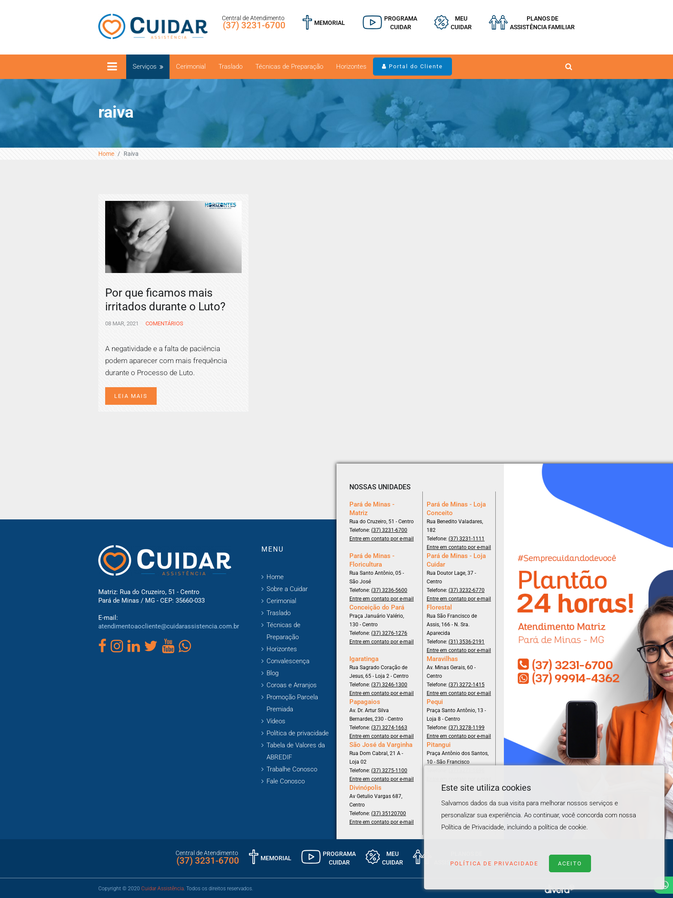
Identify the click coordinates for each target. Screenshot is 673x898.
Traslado (230, 66)
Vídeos (276, 721)
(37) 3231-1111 (467, 539)
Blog (273, 673)
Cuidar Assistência (162, 889)
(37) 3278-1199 (467, 728)
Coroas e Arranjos (292, 685)
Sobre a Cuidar (287, 589)
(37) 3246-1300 (389, 685)
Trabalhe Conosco (292, 769)
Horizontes (351, 66)
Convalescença (288, 661)
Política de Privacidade (494, 863)
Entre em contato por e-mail (381, 539)
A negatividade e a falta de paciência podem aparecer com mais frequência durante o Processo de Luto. (166, 360)
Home (106, 153)
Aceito (570, 863)
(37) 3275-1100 (389, 771)
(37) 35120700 (388, 813)
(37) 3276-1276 (389, 633)
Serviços (145, 66)
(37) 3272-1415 (467, 685)
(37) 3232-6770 (467, 590)
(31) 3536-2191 (467, 642)
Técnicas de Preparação (289, 66)
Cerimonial (191, 66)
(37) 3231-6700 (254, 25)
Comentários (163, 323)
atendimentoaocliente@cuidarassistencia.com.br (168, 626)
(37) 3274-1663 (389, 728)
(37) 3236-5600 (389, 590)
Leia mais (131, 396)
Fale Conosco (286, 781)
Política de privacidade (298, 733)
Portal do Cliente (412, 66)
